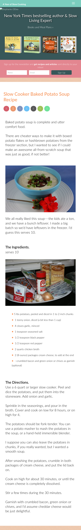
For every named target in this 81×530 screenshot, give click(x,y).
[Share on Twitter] (27, 108)
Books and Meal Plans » (40, 27)
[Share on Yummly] (13, 108)
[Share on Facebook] (20, 108)
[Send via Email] (33, 108)
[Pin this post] (6, 108)
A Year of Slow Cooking (14, 4)
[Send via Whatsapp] (47, 108)
